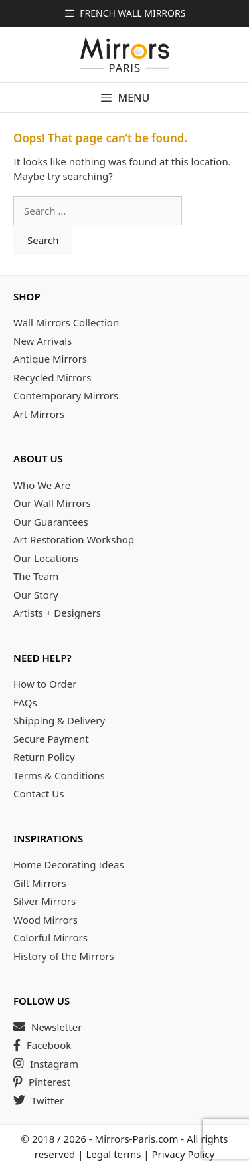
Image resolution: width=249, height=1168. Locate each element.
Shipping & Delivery (59, 720)
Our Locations (45, 558)
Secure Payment (51, 738)
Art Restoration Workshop (73, 539)
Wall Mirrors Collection (66, 322)
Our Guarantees (50, 521)
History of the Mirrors (63, 956)
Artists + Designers (57, 612)
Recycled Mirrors (52, 377)
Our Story (35, 594)
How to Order (44, 683)
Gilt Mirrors (39, 883)
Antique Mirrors (50, 358)
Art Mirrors (38, 414)
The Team (35, 576)
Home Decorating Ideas (68, 864)
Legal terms (113, 1154)
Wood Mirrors (45, 919)
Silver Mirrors (44, 901)
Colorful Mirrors (50, 937)
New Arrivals (42, 340)
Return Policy (44, 756)
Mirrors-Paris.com (137, 1138)
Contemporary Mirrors (65, 395)
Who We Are (41, 485)
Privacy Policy (183, 1154)
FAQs (25, 702)
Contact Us (38, 793)
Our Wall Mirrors (52, 503)
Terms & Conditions (59, 775)
